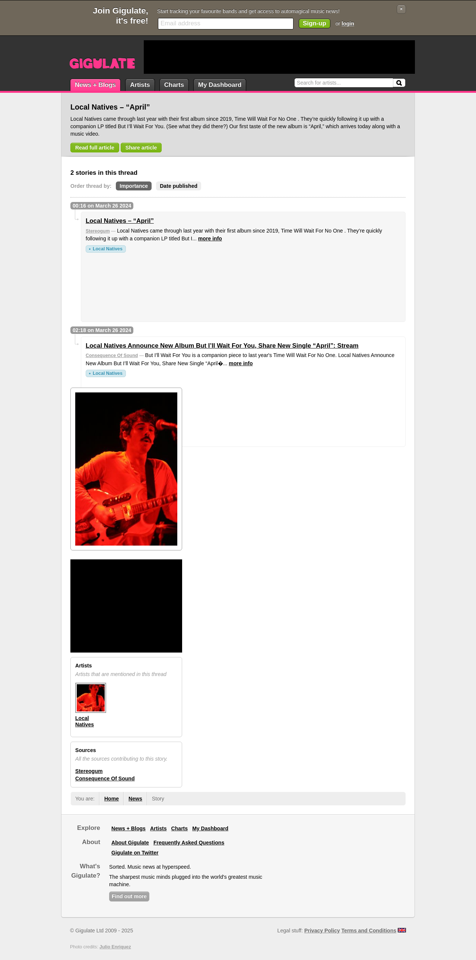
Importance (134, 186)
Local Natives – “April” (120, 220)
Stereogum (98, 231)
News (135, 799)
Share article (141, 148)
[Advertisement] (279, 57)
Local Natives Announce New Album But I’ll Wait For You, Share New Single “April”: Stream (222, 345)
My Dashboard (219, 84)
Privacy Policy (322, 931)
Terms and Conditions (369, 931)
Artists (140, 84)
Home (111, 799)
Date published (178, 186)
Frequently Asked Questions (188, 843)
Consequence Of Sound (112, 355)
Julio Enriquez (115, 947)
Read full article (94, 148)
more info (210, 238)
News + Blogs (95, 84)
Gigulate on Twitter (134, 853)
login (348, 23)
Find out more (129, 896)
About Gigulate (130, 843)
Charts (174, 84)
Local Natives (108, 249)
